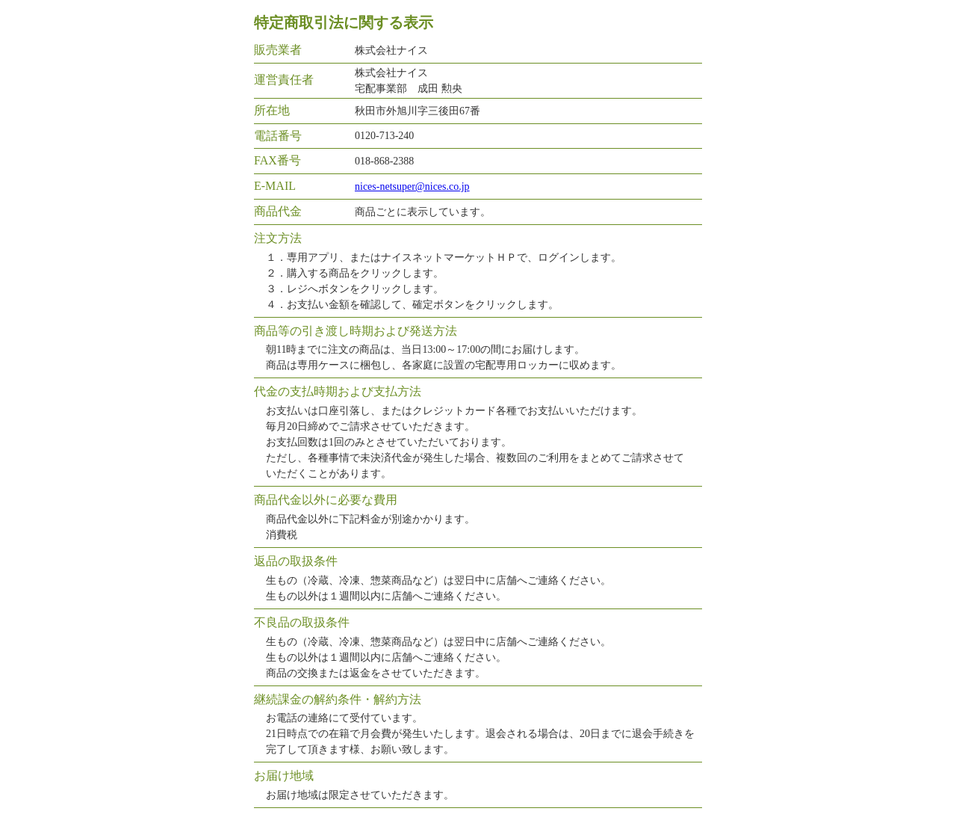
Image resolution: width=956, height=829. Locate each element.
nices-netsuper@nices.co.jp (412, 186)
